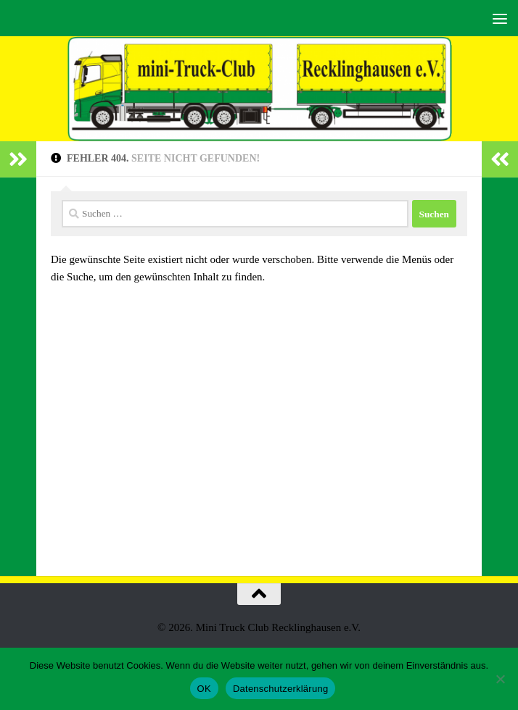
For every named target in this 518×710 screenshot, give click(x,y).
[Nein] (500, 679)
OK (204, 688)
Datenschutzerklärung (280, 688)
